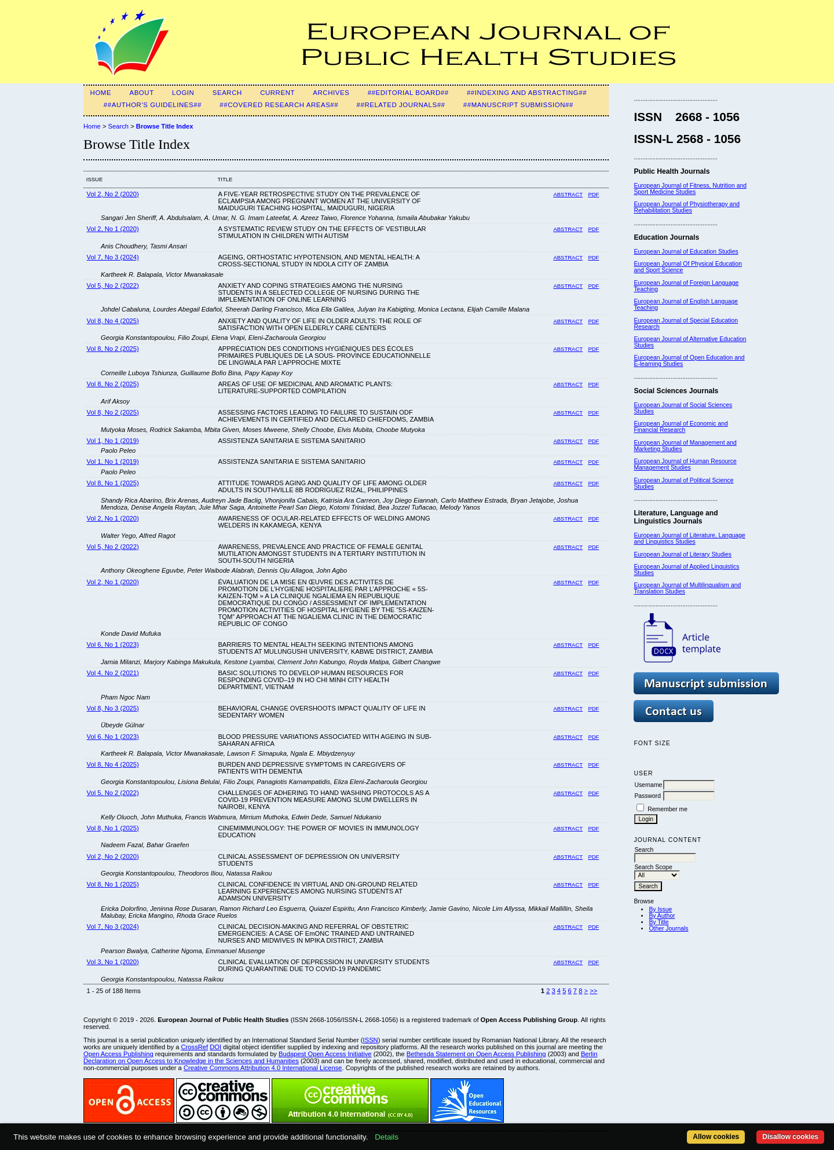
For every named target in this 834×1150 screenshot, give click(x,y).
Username (648, 785)
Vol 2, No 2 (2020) (113, 194)
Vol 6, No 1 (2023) (113, 644)
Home (101, 92)
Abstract (568, 194)
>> (593, 990)
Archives (331, 92)
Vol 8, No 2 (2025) (113, 348)
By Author (662, 916)
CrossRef (195, 1046)
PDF (593, 194)
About (141, 92)
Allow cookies (716, 1137)
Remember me (667, 809)
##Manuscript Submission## (518, 104)
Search (227, 92)
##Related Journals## (401, 104)
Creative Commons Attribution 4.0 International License (263, 1067)
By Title (658, 922)
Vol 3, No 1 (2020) (113, 961)
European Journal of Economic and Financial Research (680, 426)
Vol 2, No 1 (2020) (113, 228)
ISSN (370, 1040)
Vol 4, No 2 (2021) (113, 672)
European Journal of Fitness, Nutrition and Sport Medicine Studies (690, 188)
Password (647, 796)
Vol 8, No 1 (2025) (113, 482)
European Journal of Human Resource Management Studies (685, 464)
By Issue (660, 909)
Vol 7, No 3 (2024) (113, 257)
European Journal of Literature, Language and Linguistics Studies (689, 538)
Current (277, 92)
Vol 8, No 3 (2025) (113, 708)
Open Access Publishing (118, 1053)
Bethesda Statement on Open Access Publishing (476, 1053)
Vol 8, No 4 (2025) (113, 320)
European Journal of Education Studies (686, 251)
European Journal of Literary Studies (682, 554)
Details (386, 1137)
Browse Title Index (164, 126)
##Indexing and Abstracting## (527, 92)
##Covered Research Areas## (279, 104)
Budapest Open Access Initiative (325, 1053)
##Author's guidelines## (153, 104)
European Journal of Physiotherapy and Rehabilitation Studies (687, 207)
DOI (215, 1046)
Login (183, 92)
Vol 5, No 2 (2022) (113, 285)
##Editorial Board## (408, 92)
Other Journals (668, 928)
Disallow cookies (790, 1137)
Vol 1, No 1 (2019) (113, 440)
